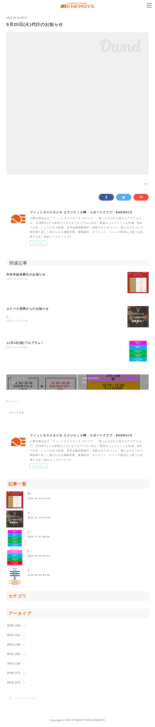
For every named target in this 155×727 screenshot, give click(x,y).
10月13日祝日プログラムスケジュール (52, 551)
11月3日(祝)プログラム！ (25, 343)
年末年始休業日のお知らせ (26, 274)
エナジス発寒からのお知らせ (27, 308)
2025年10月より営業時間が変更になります (55, 570)
